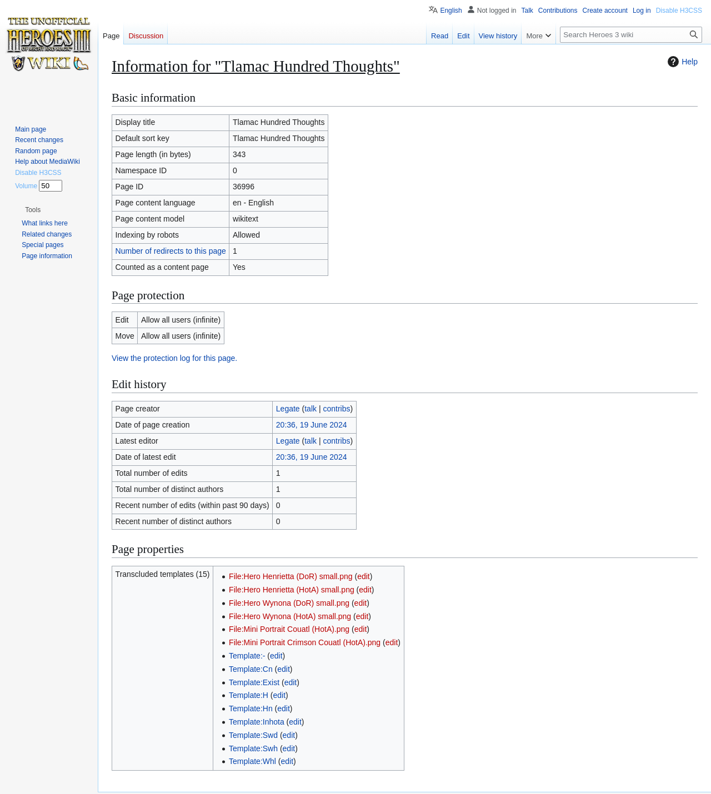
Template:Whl (252, 761)
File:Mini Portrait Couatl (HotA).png (289, 629)
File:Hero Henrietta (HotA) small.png (291, 589)
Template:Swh (253, 748)
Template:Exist (254, 682)
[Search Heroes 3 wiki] (631, 35)
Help (681, 61)
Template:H (248, 695)
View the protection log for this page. (174, 358)
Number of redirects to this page (171, 251)
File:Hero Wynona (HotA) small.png (290, 616)
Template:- (247, 655)
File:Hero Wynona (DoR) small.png (289, 603)
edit (363, 576)
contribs (336, 408)
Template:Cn (251, 669)
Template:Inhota (256, 721)
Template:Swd (253, 735)
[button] (33, 210)
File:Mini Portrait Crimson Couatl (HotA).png (304, 642)
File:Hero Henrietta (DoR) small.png (291, 576)
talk (310, 408)
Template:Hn (251, 708)
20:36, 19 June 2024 (311, 424)
